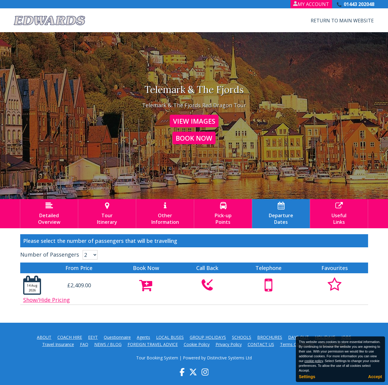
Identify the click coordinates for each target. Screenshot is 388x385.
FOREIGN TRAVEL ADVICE (153, 344)
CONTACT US (261, 344)
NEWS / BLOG (108, 344)
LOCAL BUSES (170, 337)
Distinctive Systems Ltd (229, 358)
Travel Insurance (58, 344)
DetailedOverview (49, 213)
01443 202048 (359, 4)
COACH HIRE (69, 337)
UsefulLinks (339, 213)
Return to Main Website (342, 20)
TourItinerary (107, 213)
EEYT (93, 337)
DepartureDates (281, 213)
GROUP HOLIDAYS (208, 337)
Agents (143, 337)
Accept (375, 376)
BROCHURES (269, 337)
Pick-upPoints (223, 213)
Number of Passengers (49, 254)
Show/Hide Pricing (46, 299)
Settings (307, 376)
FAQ (84, 344)
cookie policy (313, 361)
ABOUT (44, 337)
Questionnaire (117, 337)
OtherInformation (165, 213)
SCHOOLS (241, 337)
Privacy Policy (229, 344)
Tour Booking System (157, 358)
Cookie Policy (197, 344)
